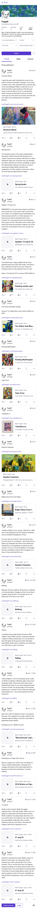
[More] (34, 138)
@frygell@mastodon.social (10, 24)
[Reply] (3, 138)
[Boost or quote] (11, 138)
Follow (16, 53)
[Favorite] (19, 138)
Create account (8, 905)
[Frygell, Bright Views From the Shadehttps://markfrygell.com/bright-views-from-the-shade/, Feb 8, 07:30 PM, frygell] (18, 505)
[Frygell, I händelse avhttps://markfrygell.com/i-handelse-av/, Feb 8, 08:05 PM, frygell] (18, 422)
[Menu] (33, 53)
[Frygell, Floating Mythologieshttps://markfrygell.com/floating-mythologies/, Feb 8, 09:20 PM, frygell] (18, 355)
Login (19, 905)
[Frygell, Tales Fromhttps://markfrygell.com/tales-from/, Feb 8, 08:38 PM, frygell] (18, 388)
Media (18, 59)
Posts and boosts (8, 65)
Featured (30, 59)
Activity (6, 59)
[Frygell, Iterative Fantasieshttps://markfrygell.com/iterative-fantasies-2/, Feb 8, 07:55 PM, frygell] (18, 464)
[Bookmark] (26, 138)
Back (4, 2)
